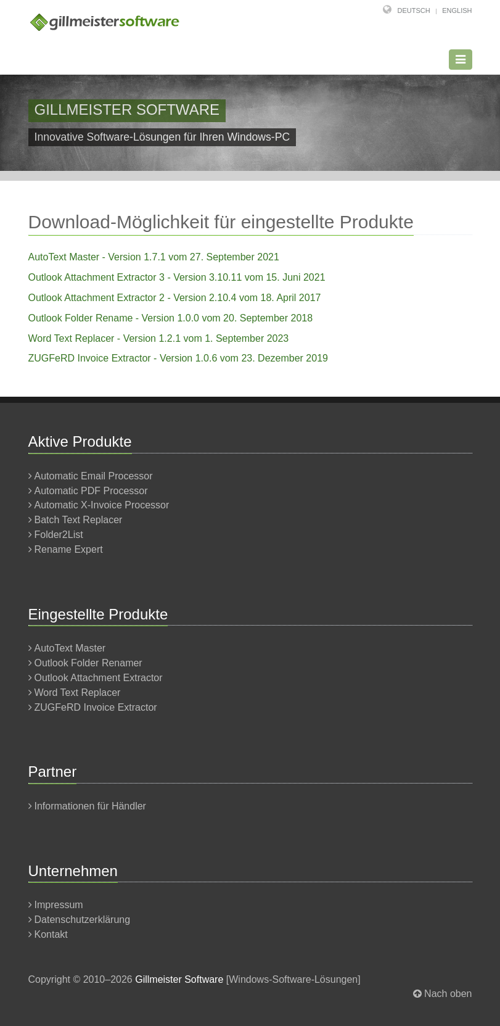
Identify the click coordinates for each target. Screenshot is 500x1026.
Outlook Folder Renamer (88, 663)
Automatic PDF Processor (91, 491)
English (457, 10)
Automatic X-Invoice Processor (102, 505)
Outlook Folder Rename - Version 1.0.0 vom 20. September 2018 (170, 318)
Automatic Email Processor (94, 476)
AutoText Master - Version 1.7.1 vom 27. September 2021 (153, 257)
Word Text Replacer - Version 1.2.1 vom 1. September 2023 (158, 338)
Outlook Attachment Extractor (99, 677)
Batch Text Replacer (79, 520)
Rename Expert (69, 549)
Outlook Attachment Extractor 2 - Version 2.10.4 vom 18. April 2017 (174, 297)
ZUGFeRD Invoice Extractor (96, 707)
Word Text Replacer (78, 692)
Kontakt (51, 934)
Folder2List (59, 534)
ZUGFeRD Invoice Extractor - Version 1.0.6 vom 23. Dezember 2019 (178, 358)
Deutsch (414, 10)
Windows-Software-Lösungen (293, 979)
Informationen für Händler (90, 806)
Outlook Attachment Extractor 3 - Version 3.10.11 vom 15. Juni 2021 (177, 277)
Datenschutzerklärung (83, 919)
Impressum (59, 905)
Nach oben (448, 993)
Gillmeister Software (179, 979)
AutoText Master (70, 648)
